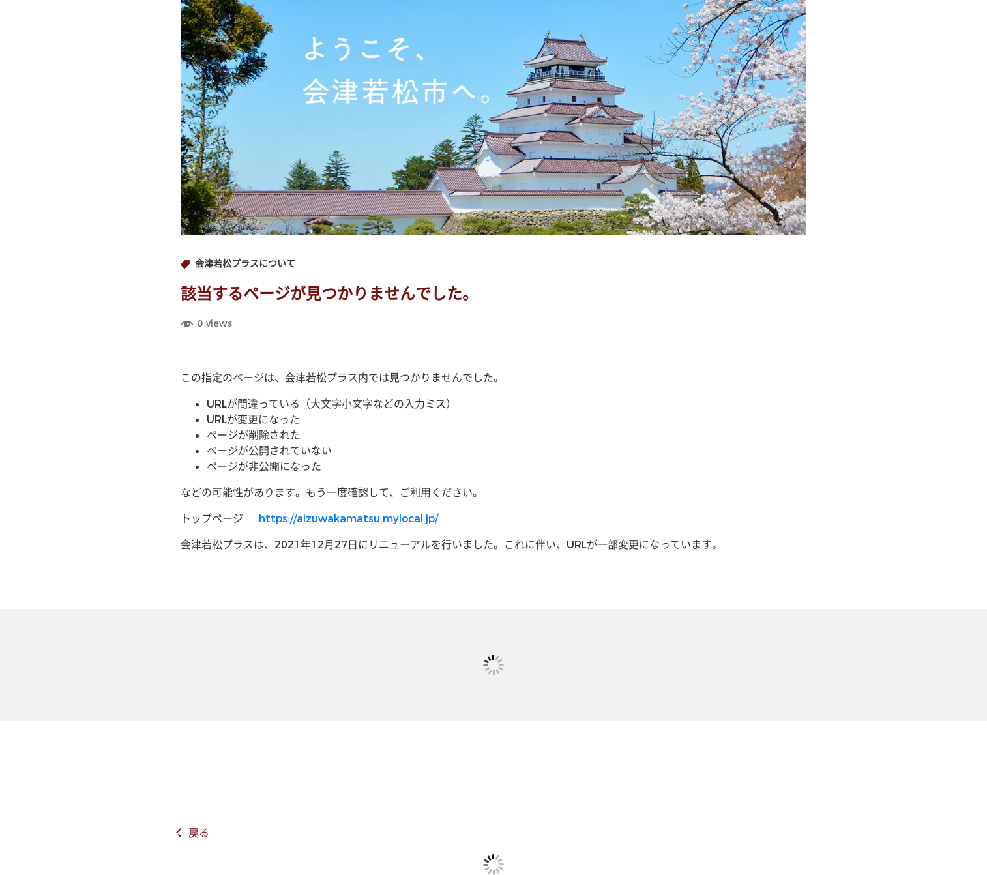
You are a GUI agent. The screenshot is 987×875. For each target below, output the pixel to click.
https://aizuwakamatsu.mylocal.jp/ (348, 519)
